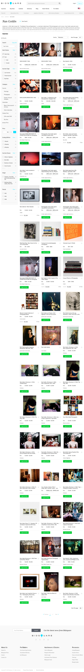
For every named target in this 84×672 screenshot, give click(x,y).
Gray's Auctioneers (66, 249)
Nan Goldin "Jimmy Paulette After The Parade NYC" (71, 452)
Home (2, 16)
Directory (29, 8)
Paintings (10, 91)
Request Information (49, 652)
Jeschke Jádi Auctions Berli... (46, 316)
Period (4, 189)
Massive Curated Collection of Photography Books (26, 313)
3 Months (9, 144)
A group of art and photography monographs (48, 243)
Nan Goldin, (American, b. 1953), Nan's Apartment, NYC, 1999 (70, 348)
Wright (21, 529)
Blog (37, 8)
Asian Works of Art (69, 13)
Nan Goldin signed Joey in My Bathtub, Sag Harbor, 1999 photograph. (69, 171)
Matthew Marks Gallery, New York (9, 183)
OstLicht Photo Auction (24, 68)
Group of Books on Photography (70, 278)
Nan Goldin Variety (45, 347)
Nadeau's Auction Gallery (68, 564)
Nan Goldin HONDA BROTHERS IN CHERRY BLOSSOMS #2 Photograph (28, 134)
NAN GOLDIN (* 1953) (25, 61)
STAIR (21, 212)
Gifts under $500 (10, 116)
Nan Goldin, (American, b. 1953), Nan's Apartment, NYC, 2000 (48, 383)
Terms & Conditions (40, 670)
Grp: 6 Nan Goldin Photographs (70, 417)
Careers (3, 655)
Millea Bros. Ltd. (23, 176)
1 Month (9, 141)
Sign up (80, 3)
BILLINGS (9, 160)
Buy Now (12, 8)
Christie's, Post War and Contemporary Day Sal (9, 178)
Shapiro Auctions (23, 103)
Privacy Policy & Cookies (28, 670)
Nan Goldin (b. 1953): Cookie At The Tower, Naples (49, 279)
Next (57, 614)
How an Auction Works (77, 655)
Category (4, 84)
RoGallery (22, 599)
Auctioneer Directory (24, 652)
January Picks (9, 122)
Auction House (6, 153)
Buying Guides (75, 662)
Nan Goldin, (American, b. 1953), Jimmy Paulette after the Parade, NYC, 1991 (27, 452)
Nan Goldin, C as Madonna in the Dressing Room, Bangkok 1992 (48, 98)
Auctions (3, 8)
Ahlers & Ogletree (9, 157)
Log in (74, 3)
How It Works (45, 8)
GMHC (42, 103)
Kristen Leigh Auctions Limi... (68, 105)
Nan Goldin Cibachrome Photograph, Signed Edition (49, 559)
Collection (7, 16)
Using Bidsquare (76, 650)
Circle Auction (9, 166)
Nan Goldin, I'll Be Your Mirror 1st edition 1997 (48, 594)
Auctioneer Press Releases (50, 657)
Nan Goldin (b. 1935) (67, 61)
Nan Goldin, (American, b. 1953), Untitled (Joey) (27, 383)
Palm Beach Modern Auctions (25, 140)
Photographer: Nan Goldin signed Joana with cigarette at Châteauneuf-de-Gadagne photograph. (71, 207)
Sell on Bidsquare (48, 650)
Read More (5, 34)
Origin (4, 173)
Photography (10, 94)
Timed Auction (9, 75)
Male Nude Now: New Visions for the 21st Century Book (28, 243)
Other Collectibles (10, 110)
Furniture (26, 13)
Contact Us (3, 657)
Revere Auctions (66, 423)
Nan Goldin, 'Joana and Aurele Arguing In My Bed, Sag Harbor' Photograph (70, 134)
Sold (10, 60)
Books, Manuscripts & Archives (10, 106)
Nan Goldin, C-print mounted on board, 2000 (27, 171)
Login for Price (24, 71)
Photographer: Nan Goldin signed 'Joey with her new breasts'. (49, 207)
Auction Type (5, 68)
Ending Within (6, 137)
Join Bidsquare (23, 655)
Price (3, 128)
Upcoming (9, 54)
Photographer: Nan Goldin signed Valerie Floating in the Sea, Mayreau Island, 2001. (49, 171)
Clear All (14, 42)
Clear (14, 50)
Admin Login (47, 655)
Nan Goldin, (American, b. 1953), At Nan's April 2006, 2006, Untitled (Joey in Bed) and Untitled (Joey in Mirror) (28, 487)
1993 (9, 196)
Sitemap (74, 657)
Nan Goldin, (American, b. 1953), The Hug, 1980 (71, 383)
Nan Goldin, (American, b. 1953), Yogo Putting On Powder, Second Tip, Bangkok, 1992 (72, 487)
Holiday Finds (9, 113)
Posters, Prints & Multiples (10, 98)
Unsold (10, 63)
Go (14, 132)
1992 (9, 193)
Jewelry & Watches (38, 13)
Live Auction (9, 72)
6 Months (9, 147)
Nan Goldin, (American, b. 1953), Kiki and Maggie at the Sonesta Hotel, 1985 (49, 452)
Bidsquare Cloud (48, 659)
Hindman (65, 353)
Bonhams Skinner (9, 163)
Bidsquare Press (5, 652)
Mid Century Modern (54, 13)
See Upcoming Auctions (25, 650)
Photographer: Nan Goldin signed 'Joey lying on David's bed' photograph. (49, 134)
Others (81, 13)
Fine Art (3, 13)
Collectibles (9, 102)
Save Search (24, 21)
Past (9, 57)
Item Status (5, 50)
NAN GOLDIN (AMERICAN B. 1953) (28, 97)
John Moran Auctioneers (68, 67)
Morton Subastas (44, 494)
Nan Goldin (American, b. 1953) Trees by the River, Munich (28, 559)
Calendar (21, 8)
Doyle (42, 249)
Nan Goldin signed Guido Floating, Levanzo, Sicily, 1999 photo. (71, 98)
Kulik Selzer (43, 350)
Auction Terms (75, 652)
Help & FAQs (75, 659)
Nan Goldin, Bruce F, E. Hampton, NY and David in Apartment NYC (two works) (28, 524)
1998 (9, 199)
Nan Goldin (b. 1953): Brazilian (27, 206)
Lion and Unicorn (23, 249)
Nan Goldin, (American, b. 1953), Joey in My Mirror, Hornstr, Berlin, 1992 (50, 524)
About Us (3, 650)
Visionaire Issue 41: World (69, 243)
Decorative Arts (15, 13)
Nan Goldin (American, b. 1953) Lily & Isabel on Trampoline (71, 524)
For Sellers (56, 8)
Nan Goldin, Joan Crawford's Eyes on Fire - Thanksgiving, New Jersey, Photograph (28, 594)
